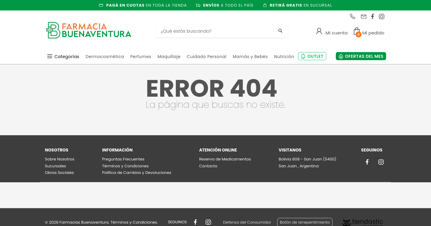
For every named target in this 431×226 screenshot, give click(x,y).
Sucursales (55, 166)
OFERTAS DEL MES (364, 56)
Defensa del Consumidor (247, 222)
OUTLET (315, 56)
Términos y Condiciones (125, 166)
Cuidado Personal (206, 57)
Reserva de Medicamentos (225, 159)
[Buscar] (217, 31)
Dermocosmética (105, 57)
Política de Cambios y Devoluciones (136, 172)
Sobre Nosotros (59, 159)
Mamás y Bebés (250, 57)
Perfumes (140, 57)
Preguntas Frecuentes (123, 159)
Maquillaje (168, 57)
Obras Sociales (59, 172)
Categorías (66, 57)
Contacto (208, 166)
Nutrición (284, 57)
